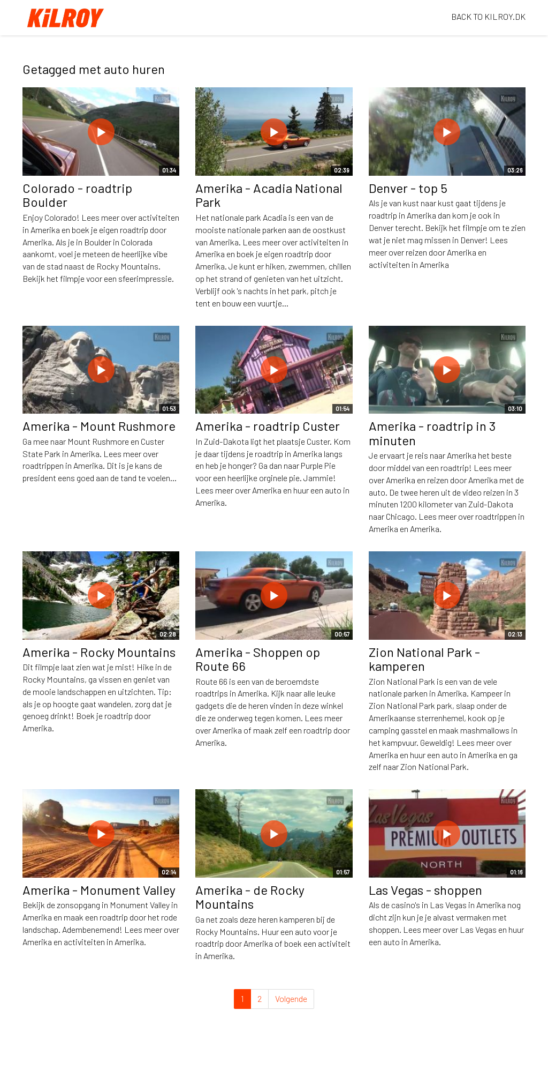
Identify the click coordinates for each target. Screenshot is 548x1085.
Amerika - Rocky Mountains (99, 652)
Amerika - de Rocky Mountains (250, 896)
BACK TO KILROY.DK (488, 16)
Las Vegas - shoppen (425, 889)
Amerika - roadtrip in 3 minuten (432, 432)
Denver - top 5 (408, 188)
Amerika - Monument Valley (99, 889)
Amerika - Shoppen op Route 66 (257, 659)
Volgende (291, 998)
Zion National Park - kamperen (424, 659)
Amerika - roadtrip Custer (267, 425)
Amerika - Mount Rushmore (99, 425)
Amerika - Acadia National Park (268, 194)
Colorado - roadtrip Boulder (77, 194)
